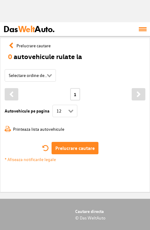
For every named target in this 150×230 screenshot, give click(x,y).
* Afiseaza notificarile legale (30, 159)
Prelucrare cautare (75, 148)
